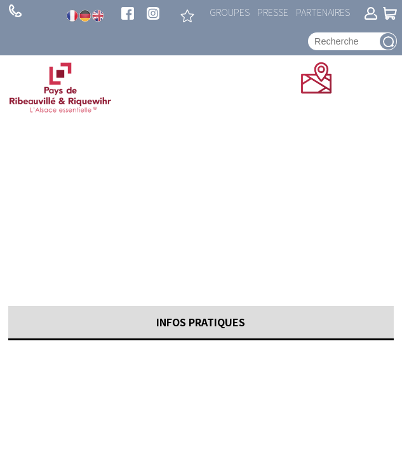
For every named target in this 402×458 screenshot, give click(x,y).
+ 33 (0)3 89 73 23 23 (15, 10)
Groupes (230, 11)
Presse (272, 11)
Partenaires (323, 11)
